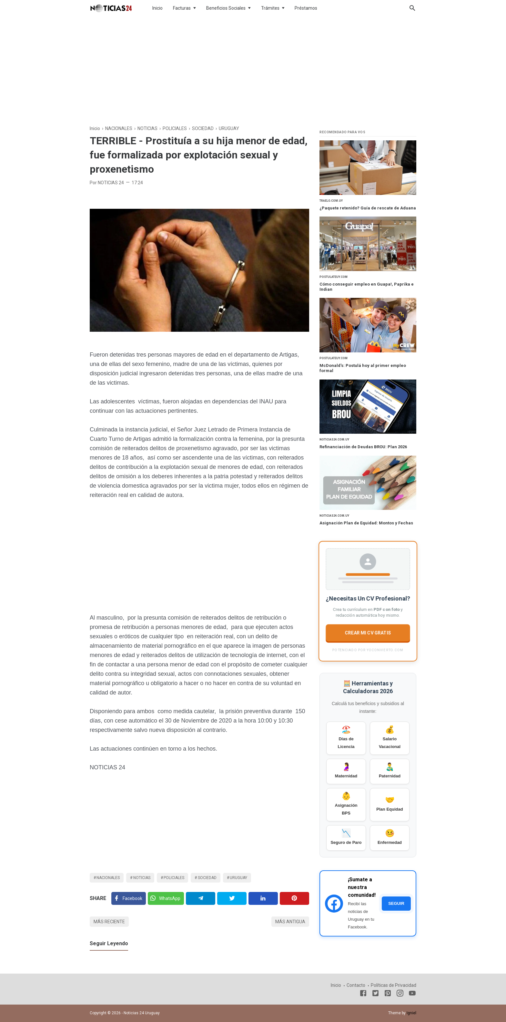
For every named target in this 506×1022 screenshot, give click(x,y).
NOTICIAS (141, 877)
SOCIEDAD (207, 877)
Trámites (270, 8)
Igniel (411, 1013)
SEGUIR (396, 903)
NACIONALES (108, 877)
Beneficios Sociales (226, 8)
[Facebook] (128, 898)
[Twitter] (166, 898)
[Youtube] (412, 994)
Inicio (157, 8)
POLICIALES (174, 877)
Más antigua (290, 921)
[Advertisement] (253, 69)
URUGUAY (238, 877)
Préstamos (306, 8)
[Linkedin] (263, 898)
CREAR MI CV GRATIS (368, 632)
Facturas (182, 8)
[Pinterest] (294, 898)
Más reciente (109, 921)
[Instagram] (400, 994)
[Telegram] (200, 898)
